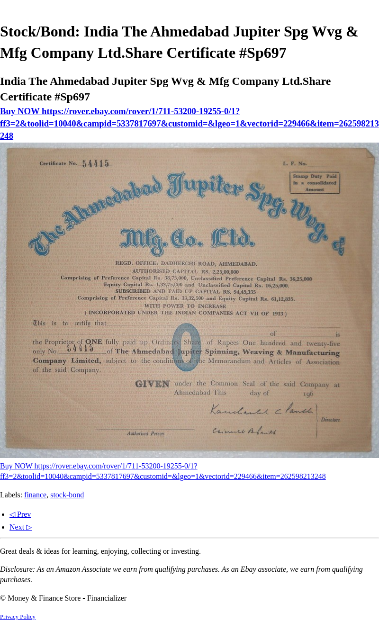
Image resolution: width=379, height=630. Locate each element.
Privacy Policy (18, 616)
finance (35, 495)
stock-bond (67, 495)
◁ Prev (20, 514)
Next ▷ (20, 527)
